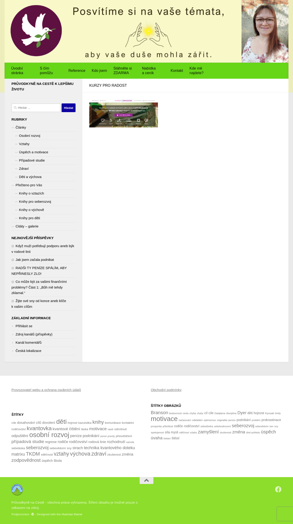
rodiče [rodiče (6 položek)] (63, 442)
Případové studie (32, 160)
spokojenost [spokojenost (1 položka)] (157, 432)
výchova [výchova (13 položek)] (80, 454)
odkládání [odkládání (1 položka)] (197, 420)
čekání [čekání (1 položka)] (167, 438)
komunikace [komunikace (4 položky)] (113, 422)
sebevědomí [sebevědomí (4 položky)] (57, 448)
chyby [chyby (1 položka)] (200, 413)
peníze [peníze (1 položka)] (232, 420)
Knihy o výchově (31, 210)
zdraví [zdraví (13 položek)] (98, 454)
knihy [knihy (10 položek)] (98, 422)
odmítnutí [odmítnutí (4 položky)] (120, 429)
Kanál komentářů (28, 342)
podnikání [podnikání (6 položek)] (91, 436)
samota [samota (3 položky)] (130, 442)
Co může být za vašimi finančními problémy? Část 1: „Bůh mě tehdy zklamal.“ (39, 287)
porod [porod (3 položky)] (103, 436)
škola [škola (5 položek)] (58, 460)
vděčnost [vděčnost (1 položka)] (184, 432)
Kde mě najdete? (196, 70)
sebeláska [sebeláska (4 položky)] (18, 448)
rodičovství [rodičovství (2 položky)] (191, 426)
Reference (76, 71)
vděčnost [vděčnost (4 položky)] (47, 454)
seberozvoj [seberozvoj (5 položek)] (243, 425)
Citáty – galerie (27, 226)
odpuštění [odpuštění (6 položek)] (19, 436)
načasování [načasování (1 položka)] (185, 420)
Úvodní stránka (17, 70)
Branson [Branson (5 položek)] (159, 412)
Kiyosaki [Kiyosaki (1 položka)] (269, 413)
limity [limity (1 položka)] (278, 413)
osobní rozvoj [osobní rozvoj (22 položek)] (49, 434)
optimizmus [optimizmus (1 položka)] (209, 420)
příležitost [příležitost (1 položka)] (168, 426)
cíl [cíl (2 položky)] (205, 413)
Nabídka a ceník (149, 70)
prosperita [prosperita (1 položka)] (156, 426)
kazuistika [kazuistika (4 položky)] (85, 422)
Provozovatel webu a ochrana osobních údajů (46, 390)
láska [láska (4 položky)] (84, 429)
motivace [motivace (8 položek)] (98, 428)
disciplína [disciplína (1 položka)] (231, 413)
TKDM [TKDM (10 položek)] (33, 454)
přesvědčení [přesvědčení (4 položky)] (124, 436)
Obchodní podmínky (166, 390)
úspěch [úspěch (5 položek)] (47, 460)
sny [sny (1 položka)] (276, 426)
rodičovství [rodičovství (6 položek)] (78, 442)
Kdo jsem (99, 71)
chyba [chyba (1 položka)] (193, 413)
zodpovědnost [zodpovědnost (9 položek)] (26, 460)
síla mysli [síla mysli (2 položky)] (171, 432)
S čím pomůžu (46, 70)
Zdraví (24, 168)
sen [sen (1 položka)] (271, 426)
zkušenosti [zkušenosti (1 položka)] (225, 432)
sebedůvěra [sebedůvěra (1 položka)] (207, 426)
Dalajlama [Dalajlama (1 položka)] (219, 413)
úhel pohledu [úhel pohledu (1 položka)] (253, 432)
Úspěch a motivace (33, 152)
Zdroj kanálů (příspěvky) (34, 334)
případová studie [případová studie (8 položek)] (27, 441)
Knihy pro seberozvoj (35, 201)
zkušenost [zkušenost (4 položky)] (114, 454)
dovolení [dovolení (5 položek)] (48, 422)
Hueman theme (72, 514)
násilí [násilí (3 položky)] (110, 429)
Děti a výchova (30, 177)
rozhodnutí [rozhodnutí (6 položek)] (116, 442)
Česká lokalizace (28, 351)
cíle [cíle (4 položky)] (13, 422)
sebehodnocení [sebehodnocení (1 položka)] (222, 426)
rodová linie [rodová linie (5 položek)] (97, 442)
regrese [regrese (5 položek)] (51, 442)
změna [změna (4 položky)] (238, 431)
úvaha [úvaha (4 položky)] (157, 437)
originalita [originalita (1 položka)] (222, 420)
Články (21, 127)
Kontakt (177, 71)
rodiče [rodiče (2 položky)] (178, 426)
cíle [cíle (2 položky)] (211, 413)
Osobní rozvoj (29, 136)
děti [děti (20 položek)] (61, 421)
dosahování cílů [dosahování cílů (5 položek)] (29, 422)
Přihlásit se (24, 326)
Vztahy (24, 144)
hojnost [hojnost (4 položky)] (72, 422)
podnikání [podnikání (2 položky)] (244, 420)
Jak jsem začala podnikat (35, 260)
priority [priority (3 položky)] (111, 436)
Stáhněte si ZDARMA (123, 70)
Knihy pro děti (29, 218)
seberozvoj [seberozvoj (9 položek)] (37, 447)
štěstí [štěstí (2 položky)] (175, 438)
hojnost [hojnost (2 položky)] (259, 413)
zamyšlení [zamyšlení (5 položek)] (208, 431)
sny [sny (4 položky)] (69, 448)
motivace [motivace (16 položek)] (164, 418)
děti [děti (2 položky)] (250, 413)
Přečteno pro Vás (29, 185)
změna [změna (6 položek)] (127, 454)
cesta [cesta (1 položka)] (185, 413)
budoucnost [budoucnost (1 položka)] (175, 413)
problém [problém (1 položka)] (256, 420)
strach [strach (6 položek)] (78, 448)
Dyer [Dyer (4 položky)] (241, 412)
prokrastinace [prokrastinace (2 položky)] (271, 420)
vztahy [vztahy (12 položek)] (61, 454)
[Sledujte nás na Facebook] (278, 489)
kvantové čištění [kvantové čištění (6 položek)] (66, 429)
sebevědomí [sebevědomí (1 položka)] (262, 426)
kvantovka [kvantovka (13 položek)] (39, 428)
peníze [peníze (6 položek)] (76, 436)
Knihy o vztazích (31, 193)
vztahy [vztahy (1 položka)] (193, 432)
